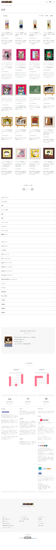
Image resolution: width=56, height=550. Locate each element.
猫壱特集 (3, 321)
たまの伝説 (4, 253)
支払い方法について (5, 532)
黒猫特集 (3, 317)
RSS (20, 530)
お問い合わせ (39, 534)
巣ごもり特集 (4, 303)
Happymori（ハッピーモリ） (8, 271)
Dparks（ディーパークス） (8, 266)
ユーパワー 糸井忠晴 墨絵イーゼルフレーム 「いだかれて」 (49, 99)
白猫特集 (3, 312)
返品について (4, 530)
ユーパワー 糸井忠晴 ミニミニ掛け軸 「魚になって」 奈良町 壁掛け (35, 34)
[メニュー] (54, 2)
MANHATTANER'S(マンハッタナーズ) (11, 285)
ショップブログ (22, 526)
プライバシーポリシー (5, 537)
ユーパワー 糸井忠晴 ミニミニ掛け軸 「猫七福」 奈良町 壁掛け (7, 34)
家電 (2, 205)
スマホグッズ (4, 228)
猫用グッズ (4, 236)
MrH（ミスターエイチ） (7, 262)
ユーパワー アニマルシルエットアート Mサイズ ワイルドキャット (34, 99)
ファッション (4, 232)
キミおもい (4, 294)
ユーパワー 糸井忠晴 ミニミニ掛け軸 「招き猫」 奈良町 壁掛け (49, 34)
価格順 (46, 15)
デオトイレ (4, 289)
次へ (32, 189)
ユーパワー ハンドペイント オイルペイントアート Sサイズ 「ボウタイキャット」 (20, 99)
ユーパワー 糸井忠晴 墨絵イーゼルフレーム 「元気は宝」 (21, 131)
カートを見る (39, 532)
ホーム (2, 5)
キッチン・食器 (5, 210)
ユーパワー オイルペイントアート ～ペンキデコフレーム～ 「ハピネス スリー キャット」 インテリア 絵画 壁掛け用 (34, 66)
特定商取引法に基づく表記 (6, 534)
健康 (2, 214)
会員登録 (39, 528)
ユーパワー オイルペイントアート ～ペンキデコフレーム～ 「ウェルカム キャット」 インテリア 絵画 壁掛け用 (6, 66)
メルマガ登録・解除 (23, 528)
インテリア (7, 5)
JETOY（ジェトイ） (6, 257)
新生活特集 (4, 298)
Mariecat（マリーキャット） (8, 276)
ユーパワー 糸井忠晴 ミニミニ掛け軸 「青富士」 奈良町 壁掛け (21, 34)
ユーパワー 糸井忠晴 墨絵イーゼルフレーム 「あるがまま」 (7, 131)
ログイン (39, 530)
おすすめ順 (41, 15)
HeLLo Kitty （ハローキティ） (9, 280)
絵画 (12, 5)
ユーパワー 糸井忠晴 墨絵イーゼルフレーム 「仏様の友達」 (35, 131)
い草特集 (3, 308)
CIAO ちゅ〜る (5, 248)
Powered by (28, 547)
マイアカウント (40, 526)
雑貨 (2, 219)
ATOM (23, 530)
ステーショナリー (6, 223)
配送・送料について (5, 528)
